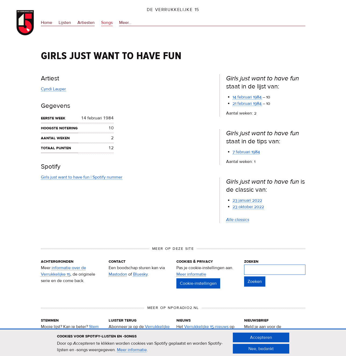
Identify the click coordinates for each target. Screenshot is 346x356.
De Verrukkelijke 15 (173, 9)
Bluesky (140, 274)
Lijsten (65, 22)
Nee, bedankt (261, 350)
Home (46, 22)
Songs (107, 22)
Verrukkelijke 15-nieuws (206, 326)
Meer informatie (191, 274)
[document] (173, 344)
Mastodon (118, 274)
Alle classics (237, 219)
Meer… (125, 22)
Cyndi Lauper (53, 89)
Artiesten (86, 22)
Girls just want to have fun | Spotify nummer (81, 177)
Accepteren (261, 339)
